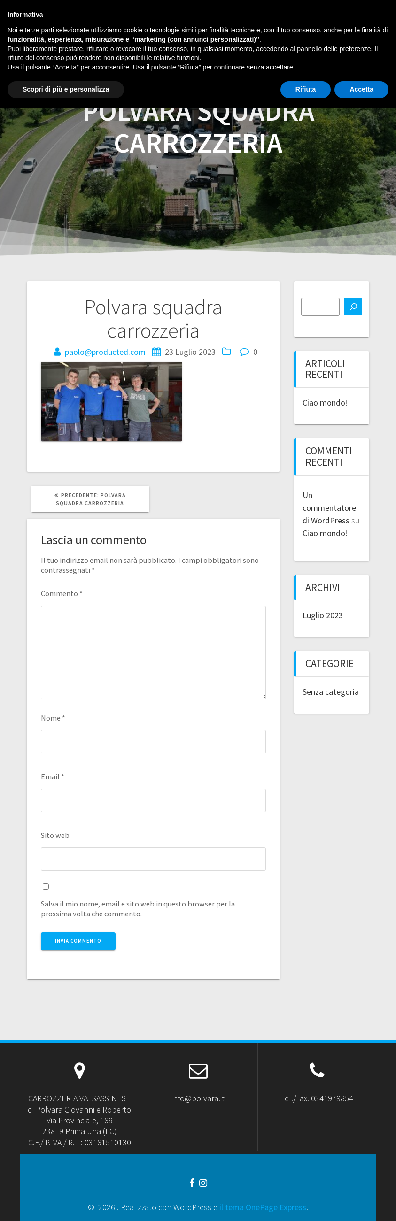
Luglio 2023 (323, 615)
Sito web (55, 835)
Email (52, 776)
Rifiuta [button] (305, 1202)
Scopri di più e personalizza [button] (66, 1202)
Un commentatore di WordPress (329, 508)
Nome (53, 717)
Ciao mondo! (325, 402)
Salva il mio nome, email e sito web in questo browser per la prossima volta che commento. (138, 908)
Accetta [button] (361, 1202)
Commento (62, 593)
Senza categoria (331, 691)
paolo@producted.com (105, 351)
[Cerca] (353, 306)
